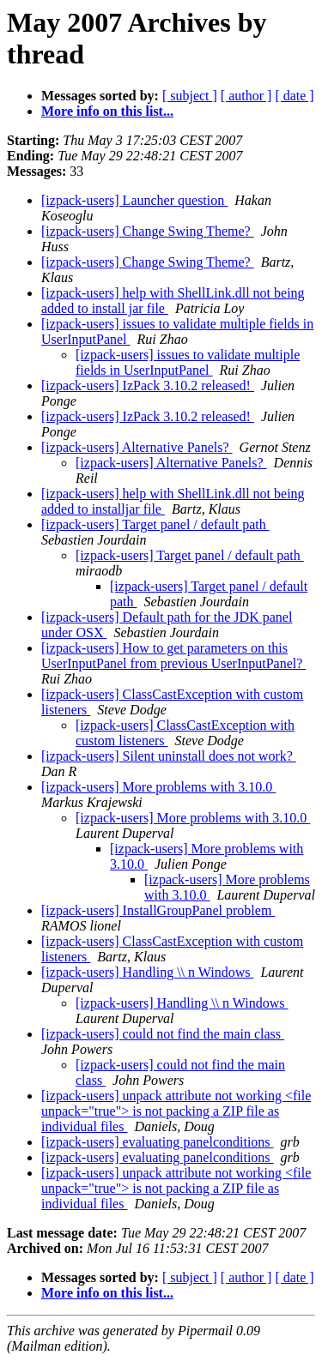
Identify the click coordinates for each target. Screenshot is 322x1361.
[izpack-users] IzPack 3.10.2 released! (147, 385)
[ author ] (246, 95)
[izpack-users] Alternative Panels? (137, 447)
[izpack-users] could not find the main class (162, 1034)
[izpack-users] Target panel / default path (155, 524)
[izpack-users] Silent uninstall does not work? (168, 756)
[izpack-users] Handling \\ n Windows (147, 972)
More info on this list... (107, 111)
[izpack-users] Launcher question (134, 200)
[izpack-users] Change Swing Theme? (147, 231)
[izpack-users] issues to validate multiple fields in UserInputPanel (188, 362)
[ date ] (294, 95)
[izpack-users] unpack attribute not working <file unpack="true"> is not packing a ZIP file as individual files (176, 1111)
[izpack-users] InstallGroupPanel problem (158, 910)
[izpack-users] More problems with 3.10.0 (158, 787)
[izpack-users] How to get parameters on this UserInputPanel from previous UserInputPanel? (173, 656)
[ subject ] (189, 95)
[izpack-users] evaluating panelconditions (157, 1142)
